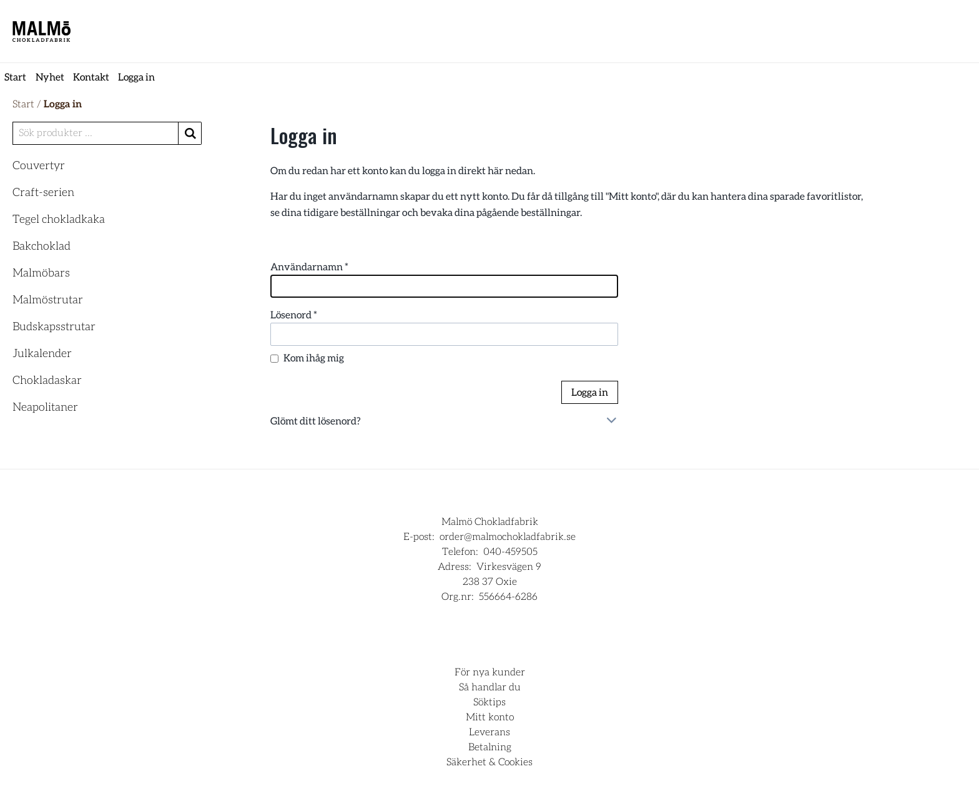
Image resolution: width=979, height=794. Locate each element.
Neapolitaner (45, 407)
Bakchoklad (41, 246)
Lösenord (293, 315)
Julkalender (42, 354)
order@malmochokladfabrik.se (508, 537)
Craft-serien (43, 192)
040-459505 (510, 552)
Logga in (136, 77)
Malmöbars (41, 273)
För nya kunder (490, 672)
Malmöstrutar (47, 300)
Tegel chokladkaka (58, 219)
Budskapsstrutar (54, 327)
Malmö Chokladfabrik (489, 522)
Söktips (489, 702)
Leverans (489, 732)
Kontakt (91, 77)
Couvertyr (38, 166)
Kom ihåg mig (313, 358)
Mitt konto (490, 717)
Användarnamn (309, 267)
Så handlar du (490, 687)
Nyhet (50, 77)
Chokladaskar (47, 380)
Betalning (489, 747)
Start (15, 77)
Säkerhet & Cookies (489, 762)
